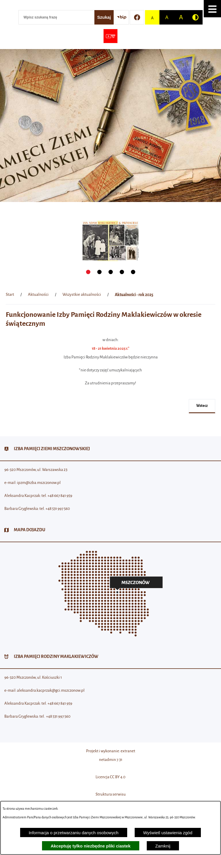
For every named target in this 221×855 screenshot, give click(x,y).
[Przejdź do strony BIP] (122, 17)
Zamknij (163, 845)
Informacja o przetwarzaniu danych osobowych (74, 832)
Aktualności (38, 294)
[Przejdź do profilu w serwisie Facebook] (137, 17)
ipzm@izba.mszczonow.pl (39, 482)
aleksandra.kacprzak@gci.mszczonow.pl (51, 690)
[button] (212, 8)
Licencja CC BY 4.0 (110, 777)
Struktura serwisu (111, 794)
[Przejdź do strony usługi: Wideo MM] (110, 36)
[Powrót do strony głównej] (10, 295)
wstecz (202, 406)
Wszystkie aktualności (81, 294)
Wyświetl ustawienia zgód (168, 832)
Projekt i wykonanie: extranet (110, 751)
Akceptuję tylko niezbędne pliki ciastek (91, 845)
